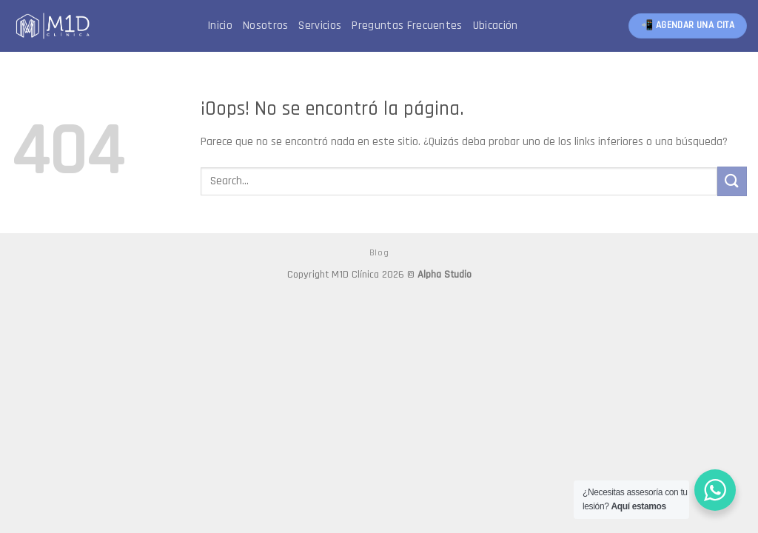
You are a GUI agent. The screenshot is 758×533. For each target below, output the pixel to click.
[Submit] (732, 181)
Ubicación (495, 25)
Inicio (219, 25)
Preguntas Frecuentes (407, 25)
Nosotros (266, 25)
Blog (379, 252)
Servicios (319, 25)
